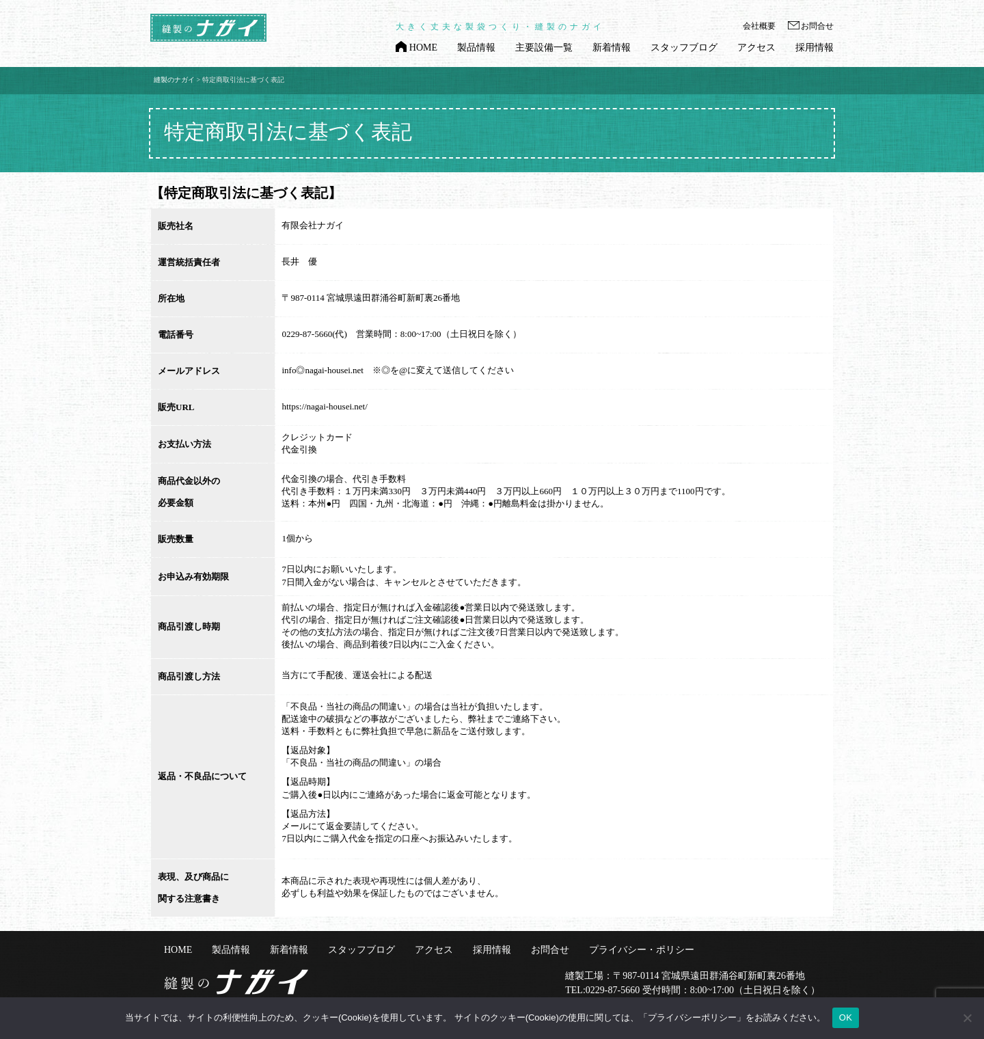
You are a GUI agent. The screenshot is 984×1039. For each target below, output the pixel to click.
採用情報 (814, 47)
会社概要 (759, 26)
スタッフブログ (684, 47)
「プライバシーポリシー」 (692, 1017)
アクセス (756, 47)
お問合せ (817, 26)
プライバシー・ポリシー (641, 950)
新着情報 (611, 47)
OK (845, 1017)
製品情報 (476, 47)
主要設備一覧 (544, 47)
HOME (423, 47)
